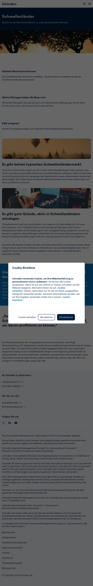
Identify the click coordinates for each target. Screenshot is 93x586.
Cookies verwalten (27, 317)
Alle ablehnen (46, 317)
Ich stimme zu (66, 317)
